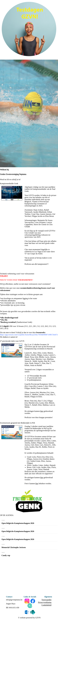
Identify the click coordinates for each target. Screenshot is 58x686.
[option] (29, 113)
